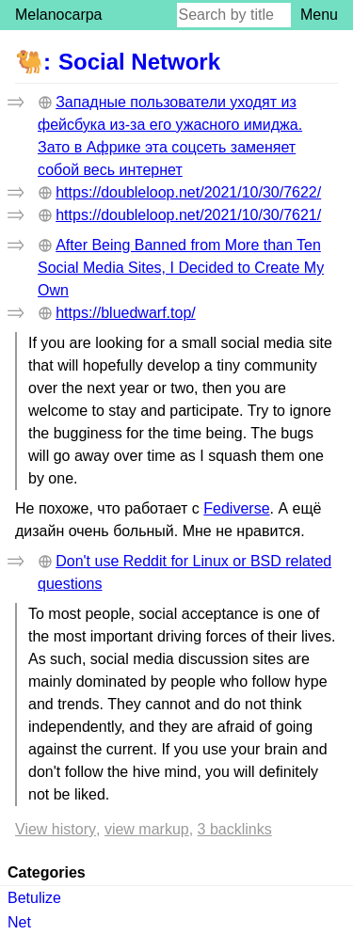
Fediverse (236, 508)
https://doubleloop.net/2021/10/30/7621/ (188, 215)
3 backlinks (235, 829)
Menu (319, 15)
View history (55, 829)
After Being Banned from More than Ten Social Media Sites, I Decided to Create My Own (181, 267)
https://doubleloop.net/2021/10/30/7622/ (188, 192)
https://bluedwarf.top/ (126, 313)
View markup (146, 829)
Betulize (34, 898)
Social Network (139, 61)
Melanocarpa (59, 15)
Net (19, 922)
